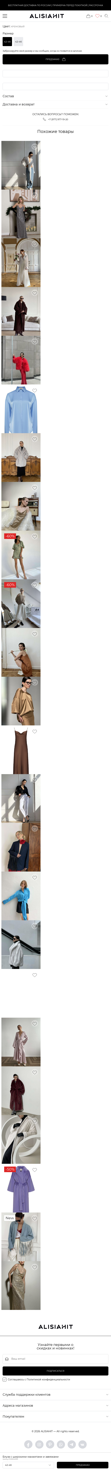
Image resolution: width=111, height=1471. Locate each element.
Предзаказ (83, 1465)
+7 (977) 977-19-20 (55, 120)
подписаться (55, 1372)
